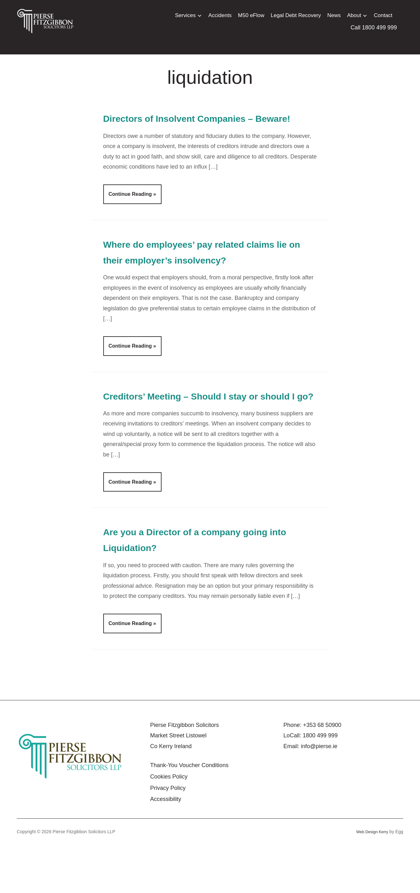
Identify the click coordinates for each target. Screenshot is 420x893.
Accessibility (165, 847)
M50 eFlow (251, 15)
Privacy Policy (168, 836)
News (334, 15)
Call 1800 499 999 (374, 27)
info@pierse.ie (319, 794)
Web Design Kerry (370, 879)
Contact (383, 15)
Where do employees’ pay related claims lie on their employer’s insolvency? (193, 275)
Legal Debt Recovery (296, 15)
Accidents (220, 15)
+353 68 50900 (322, 773)
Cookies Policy (169, 824)
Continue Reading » (132, 210)
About (354, 15)
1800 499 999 (320, 783)
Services (185, 15)
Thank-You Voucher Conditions (189, 813)
